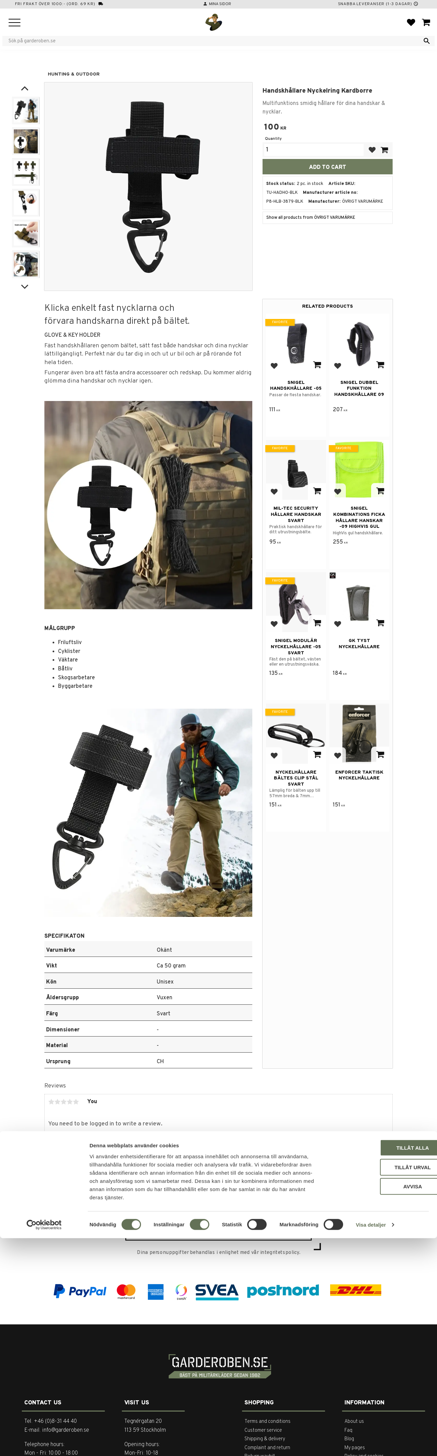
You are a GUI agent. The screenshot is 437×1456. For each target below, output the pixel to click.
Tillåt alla (380, 1365)
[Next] (25, 286)
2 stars (57, 1102)
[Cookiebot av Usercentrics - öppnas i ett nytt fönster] (44, 1443)
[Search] (426, 41)
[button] (14, 23)
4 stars (70, 1102)
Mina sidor (220, 4)
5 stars (76, 1102)
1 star (51, 1102)
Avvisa (380, 1404)
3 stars (63, 1102)
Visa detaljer (371, 1442)
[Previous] (25, 89)
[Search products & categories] (214, 41)
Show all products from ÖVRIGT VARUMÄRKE (310, 218)
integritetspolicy (279, 1253)
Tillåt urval (380, 1385)
